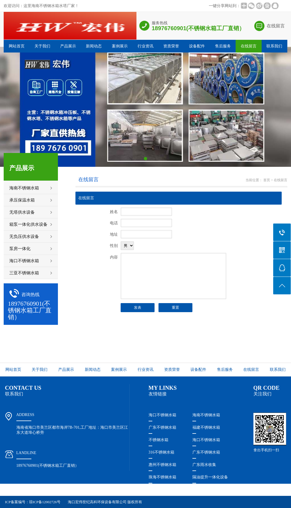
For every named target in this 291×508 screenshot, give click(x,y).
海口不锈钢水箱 (162, 415)
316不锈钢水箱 (161, 452)
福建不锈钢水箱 (206, 427)
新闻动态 (94, 46)
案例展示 (120, 46)
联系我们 (274, 46)
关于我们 (42, 46)
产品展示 (68, 46)
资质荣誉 (171, 46)
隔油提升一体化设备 (210, 477)
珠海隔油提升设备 (164, 489)
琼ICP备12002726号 (44, 502)
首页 (266, 180)
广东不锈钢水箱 (162, 427)
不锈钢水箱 (158, 440)
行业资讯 (145, 46)
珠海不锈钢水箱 (162, 477)
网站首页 (17, 46)
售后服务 (223, 46)
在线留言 (276, 25)
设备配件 (197, 46)
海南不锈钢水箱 (206, 415)
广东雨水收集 (204, 465)
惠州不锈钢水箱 (162, 465)
